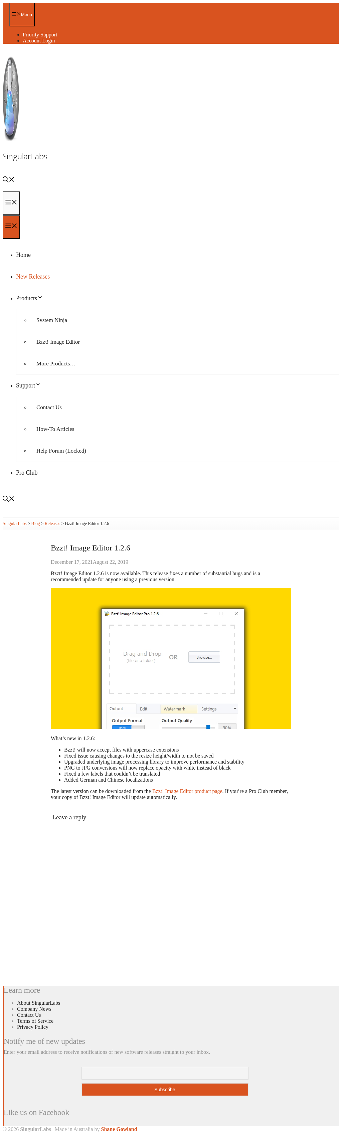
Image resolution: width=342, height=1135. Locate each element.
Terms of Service (35, 1021)
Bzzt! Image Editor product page (187, 791)
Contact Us (49, 407)
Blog (35, 523)
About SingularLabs (38, 1003)
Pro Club (26, 472)
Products (29, 298)
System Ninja (51, 320)
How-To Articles (55, 429)
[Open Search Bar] (9, 180)
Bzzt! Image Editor (58, 342)
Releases (52, 523)
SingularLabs (25, 156)
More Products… (55, 363)
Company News (34, 1009)
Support (28, 385)
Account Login (39, 40)
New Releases (33, 276)
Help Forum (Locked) (61, 451)
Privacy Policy (32, 1027)
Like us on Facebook (36, 1112)
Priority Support (40, 34)
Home (23, 255)
